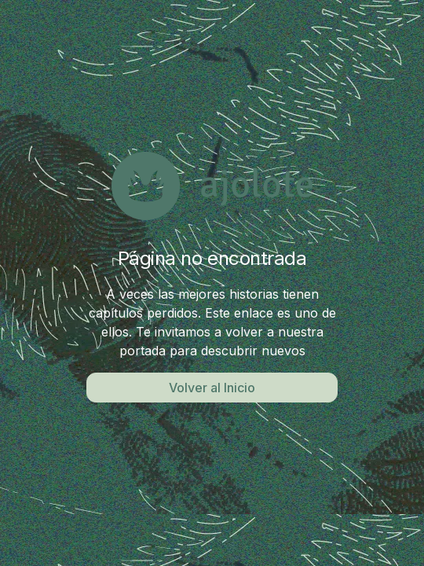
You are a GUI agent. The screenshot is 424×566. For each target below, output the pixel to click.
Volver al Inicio (212, 387)
